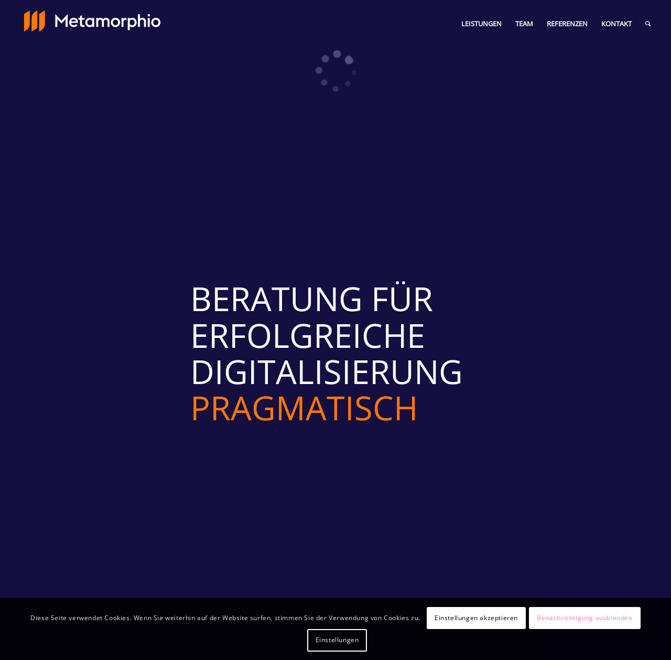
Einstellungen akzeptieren (476, 617)
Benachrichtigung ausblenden (584, 617)
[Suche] (647, 23)
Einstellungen (337, 639)
